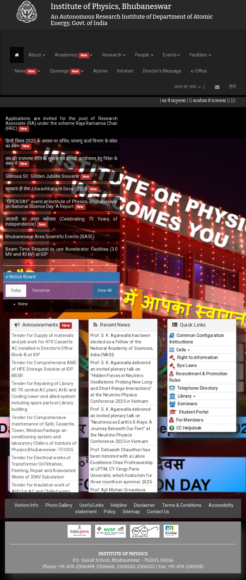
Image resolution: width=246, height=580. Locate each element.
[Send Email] (217, 87)
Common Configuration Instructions (196, 337)
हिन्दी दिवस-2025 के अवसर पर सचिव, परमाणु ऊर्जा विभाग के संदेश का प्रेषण (61, 143)
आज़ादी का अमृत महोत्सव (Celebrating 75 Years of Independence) (61, 221)
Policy (110, 511)
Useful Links (91, 505)
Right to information (193, 356)
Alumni (100, 71)
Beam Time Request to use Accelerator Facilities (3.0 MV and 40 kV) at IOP (61, 251)
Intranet (125, 71)
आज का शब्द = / (189, 87)
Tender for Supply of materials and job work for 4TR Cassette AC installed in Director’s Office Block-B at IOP (42, 342)
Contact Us (158, 511)
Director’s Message (162, 71)
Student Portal (188, 413)
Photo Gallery (58, 505)
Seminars (182, 405)
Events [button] (171, 54)
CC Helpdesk (184, 429)
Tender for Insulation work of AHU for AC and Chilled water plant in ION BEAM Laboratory (41, 494)
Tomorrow (41, 290)
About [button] (37, 54)
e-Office (199, 71)
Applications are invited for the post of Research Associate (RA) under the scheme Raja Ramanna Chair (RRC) (61, 123)
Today (16, 290)
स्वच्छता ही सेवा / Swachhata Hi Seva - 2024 (46, 188)
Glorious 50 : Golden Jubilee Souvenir (42, 176)
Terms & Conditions (181, 505)
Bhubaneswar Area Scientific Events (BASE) (49, 236)
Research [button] (114, 54)
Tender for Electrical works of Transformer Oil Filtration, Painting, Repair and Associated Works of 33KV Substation (43, 469)
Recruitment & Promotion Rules (198, 377)
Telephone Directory (193, 388)
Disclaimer (144, 505)
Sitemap (131, 511)
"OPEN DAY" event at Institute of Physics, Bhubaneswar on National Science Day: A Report (61, 204)
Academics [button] (74, 55)
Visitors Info (26, 505)
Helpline (119, 505)
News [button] (27, 71)
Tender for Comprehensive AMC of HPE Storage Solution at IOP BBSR (44, 367)
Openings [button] (67, 71)
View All (105, 290)
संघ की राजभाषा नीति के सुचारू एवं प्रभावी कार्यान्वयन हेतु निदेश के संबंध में (61, 161)
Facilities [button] (200, 54)
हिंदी (232, 87)
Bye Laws (182, 365)
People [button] (144, 54)
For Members (185, 421)
